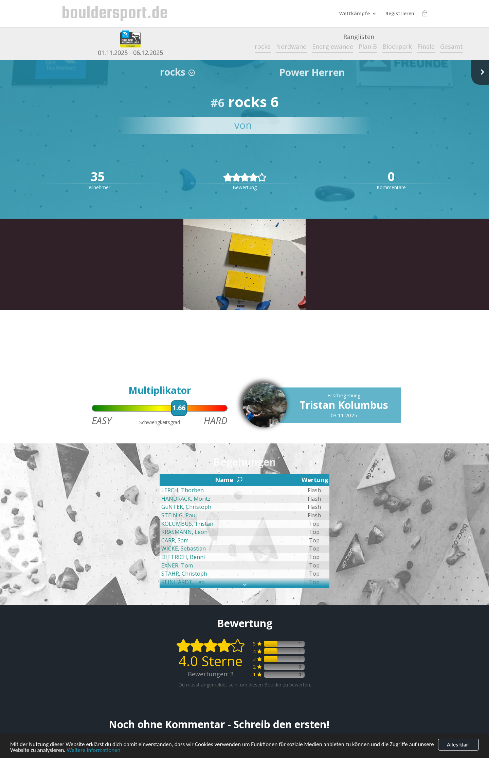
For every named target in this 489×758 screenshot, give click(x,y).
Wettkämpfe (354, 14)
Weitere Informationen (93, 751)
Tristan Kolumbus (344, 405)
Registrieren (399, 14)
